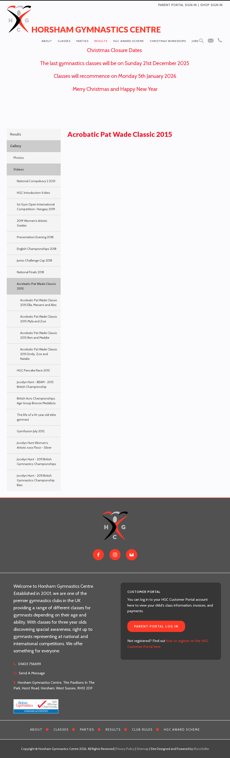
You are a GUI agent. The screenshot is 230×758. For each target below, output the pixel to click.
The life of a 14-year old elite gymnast (36, 417)
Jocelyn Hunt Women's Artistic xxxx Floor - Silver (34, 445)
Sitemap (142, 749)
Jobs (195, 41)
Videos (18, 169)
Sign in (217, 5)
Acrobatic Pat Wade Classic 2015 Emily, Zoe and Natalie (38, 354)
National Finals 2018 (30, 272)
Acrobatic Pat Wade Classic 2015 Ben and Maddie (38, 335)
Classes (64, 41)
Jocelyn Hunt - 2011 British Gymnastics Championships (36, 461)
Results (100, 41)
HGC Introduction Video (33, 193)
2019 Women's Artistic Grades (32, 223)
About (47, 41)
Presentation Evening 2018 (35, 237)
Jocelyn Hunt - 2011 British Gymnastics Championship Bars (36, 480)
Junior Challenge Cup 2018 (34, 260)
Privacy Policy (125, 749)
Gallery (15, 146)
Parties (82, 41)
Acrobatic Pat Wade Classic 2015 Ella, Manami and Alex (38, 302)
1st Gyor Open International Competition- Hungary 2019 (36, 206)
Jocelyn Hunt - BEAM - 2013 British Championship (35, 384)
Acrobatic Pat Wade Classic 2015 (36, 286)
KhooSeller (201, 749)
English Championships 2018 (36, 249)
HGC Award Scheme (128, 41)
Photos (18, 158)
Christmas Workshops (168, 41)
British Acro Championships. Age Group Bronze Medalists (36, 400)
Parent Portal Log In (156, 626)
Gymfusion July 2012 (30, 431)
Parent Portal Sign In (177, 5)
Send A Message (32, 673)
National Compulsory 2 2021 (36, 181)
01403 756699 (29, 664)
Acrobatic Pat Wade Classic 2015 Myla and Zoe (38, 319)
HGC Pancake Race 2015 (33, 370)
